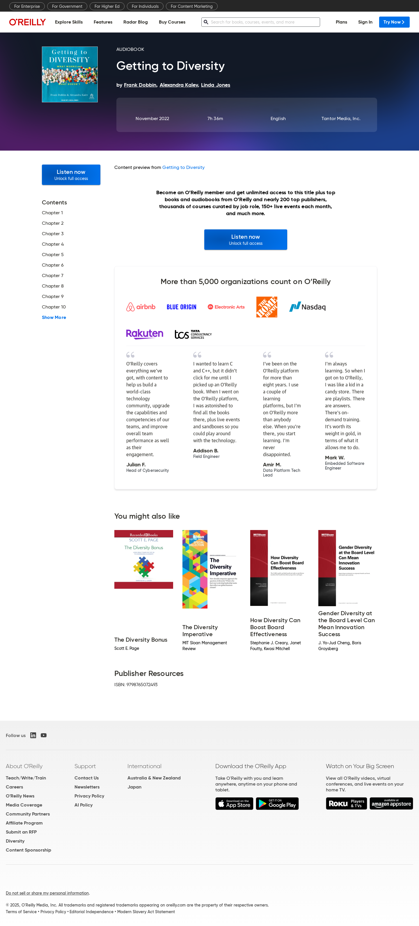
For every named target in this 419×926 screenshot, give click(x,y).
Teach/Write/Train (26, 778)
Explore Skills (69, 22)
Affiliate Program (24, 823)
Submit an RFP (21, 832)
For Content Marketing (192, 6)
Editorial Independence (91, 911)
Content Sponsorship (28, 850)
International (144, 766)
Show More (54, 317)
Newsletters (87, 787)
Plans (341, 22)
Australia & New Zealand (154, 778)
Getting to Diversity (183, 167)
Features (103, 22)
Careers (14, 787)
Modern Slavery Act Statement (146, 911)
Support (85, 766)
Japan (134, 787)
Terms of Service (21, 911)
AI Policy (83, 805)
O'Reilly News (20, 796)
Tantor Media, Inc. (341, 118)
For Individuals (145, 6)
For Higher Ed (107, 6)
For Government (67, 6)
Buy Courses (172, 22)
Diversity (15, 841)
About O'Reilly (24, 766)
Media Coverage (24, 805)
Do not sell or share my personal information (47, 893)
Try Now (394, 22)
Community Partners (28, 814)
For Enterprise (27, 6)
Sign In (365, 22)
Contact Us (86, 778)
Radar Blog (135, 22)
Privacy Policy (89, 796)
